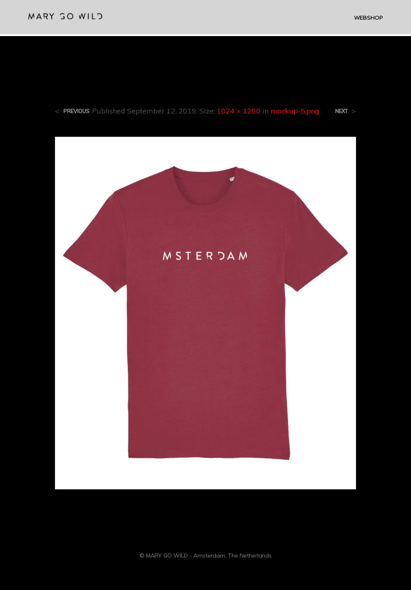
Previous (76, 111)
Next (341, 111)
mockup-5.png (295, 111)
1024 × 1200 (238, 111)
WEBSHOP (368, 18)
